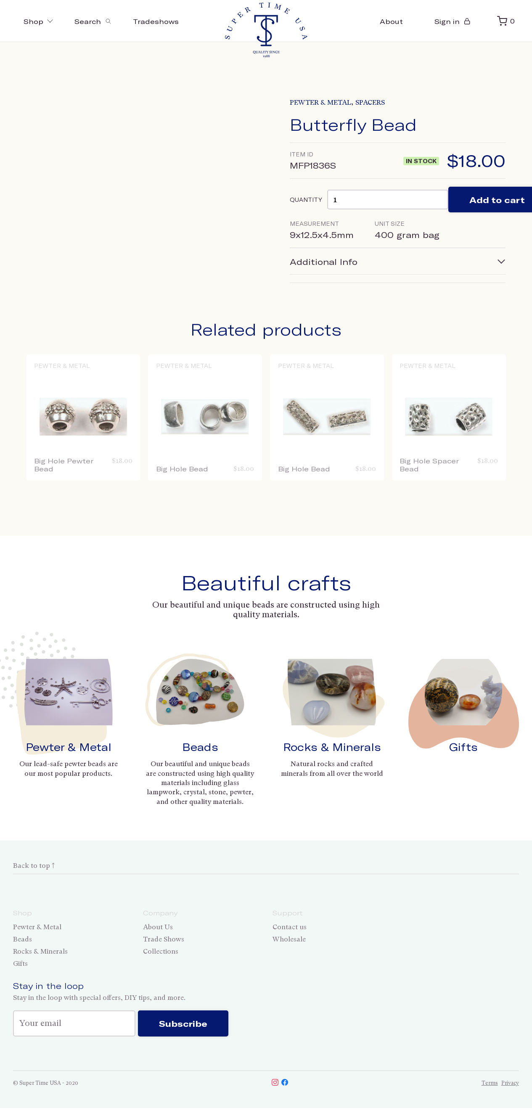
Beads (200, 746)
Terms (490, 1083)
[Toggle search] (93, 21)
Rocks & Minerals (332, 746)
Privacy (510, 1083)
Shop (38, 21)
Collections (160, 951)
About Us (158, 927)
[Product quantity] (387, 199)
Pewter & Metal (320, 102)
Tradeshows (156, 21)
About (391, 21)
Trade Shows (163, 939)
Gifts (463, 746)
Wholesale (289, 939)
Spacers (370, 102)
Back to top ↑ (34, 866)
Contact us (290, 927)
